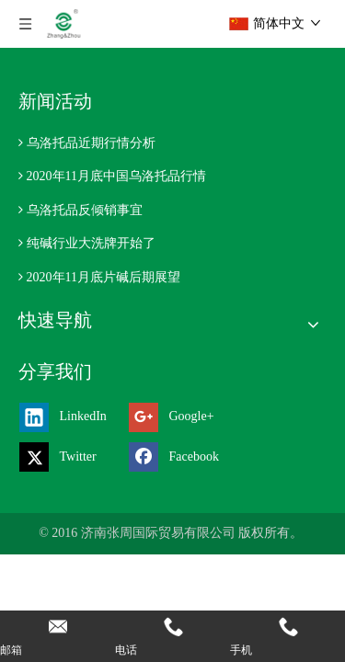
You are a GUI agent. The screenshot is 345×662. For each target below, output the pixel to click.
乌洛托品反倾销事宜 (85, 210)
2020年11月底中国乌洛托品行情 (116, 176)
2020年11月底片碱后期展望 (103, 277)
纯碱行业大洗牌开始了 (91, 243)
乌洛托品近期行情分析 (91, 143)
